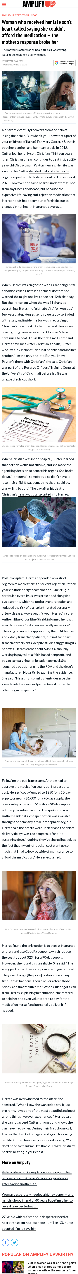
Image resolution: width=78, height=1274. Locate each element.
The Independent (39, 177)
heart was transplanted (34, 494)
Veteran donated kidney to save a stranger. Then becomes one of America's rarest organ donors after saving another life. (37, 1178)
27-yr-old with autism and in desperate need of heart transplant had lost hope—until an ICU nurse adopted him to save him (37, 1222)
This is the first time (42, 338)
